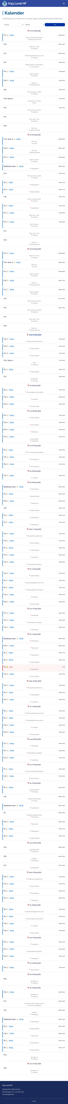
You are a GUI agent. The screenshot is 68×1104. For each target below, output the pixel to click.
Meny (64, 3)
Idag (55, 24)
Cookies (34, 1101)
